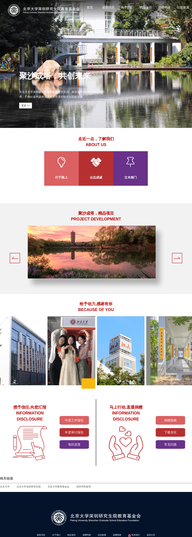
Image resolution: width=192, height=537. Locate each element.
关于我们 (127, 7)
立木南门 (130, 177)
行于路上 (61, 177)
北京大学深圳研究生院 (29, 486)
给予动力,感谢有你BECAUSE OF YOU (96, 307)
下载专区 (170, 432)
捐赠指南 (170, 420)
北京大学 (5, 486)
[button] (4, 64)
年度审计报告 (74, 432)
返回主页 (151, 535)
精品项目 (146, 7)
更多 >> (25, 105)
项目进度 (74, 444)
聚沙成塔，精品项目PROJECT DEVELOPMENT (96, 216)
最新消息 (108, 7)
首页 (90, 7)
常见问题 (170, 444)
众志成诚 (96, 177)
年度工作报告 (74, 420)
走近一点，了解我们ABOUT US (96, 142)
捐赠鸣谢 (164, 7)
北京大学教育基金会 (58, 486)
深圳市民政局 (83, 486)
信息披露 (183, 7)
